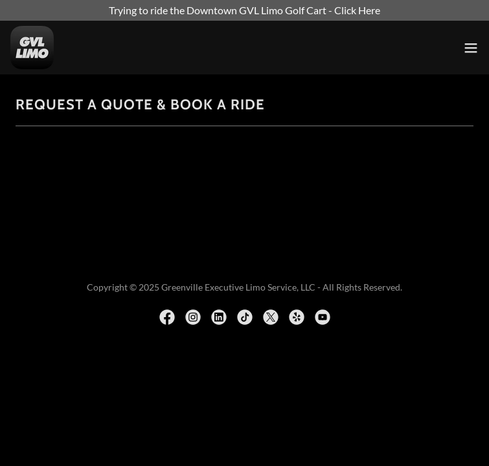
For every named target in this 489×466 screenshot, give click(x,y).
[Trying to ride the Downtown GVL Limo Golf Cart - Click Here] (244, 10)
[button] (471, 48)
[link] (32, 47)
